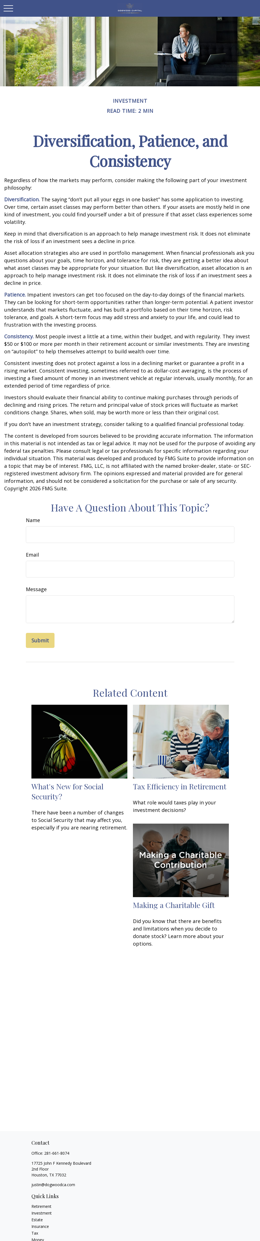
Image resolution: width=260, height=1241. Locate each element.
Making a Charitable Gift (174, 905)
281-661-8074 (56, 1153)
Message (36, 589)
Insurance (40, 1226)
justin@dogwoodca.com (53, 1184)
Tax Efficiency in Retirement (179, 786)
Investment (41, 1213)
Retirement (41, 1206)
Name (33, 520)
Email (32, 554)
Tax (34, 1233)
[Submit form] (40, 640)
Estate (37, 1219)
